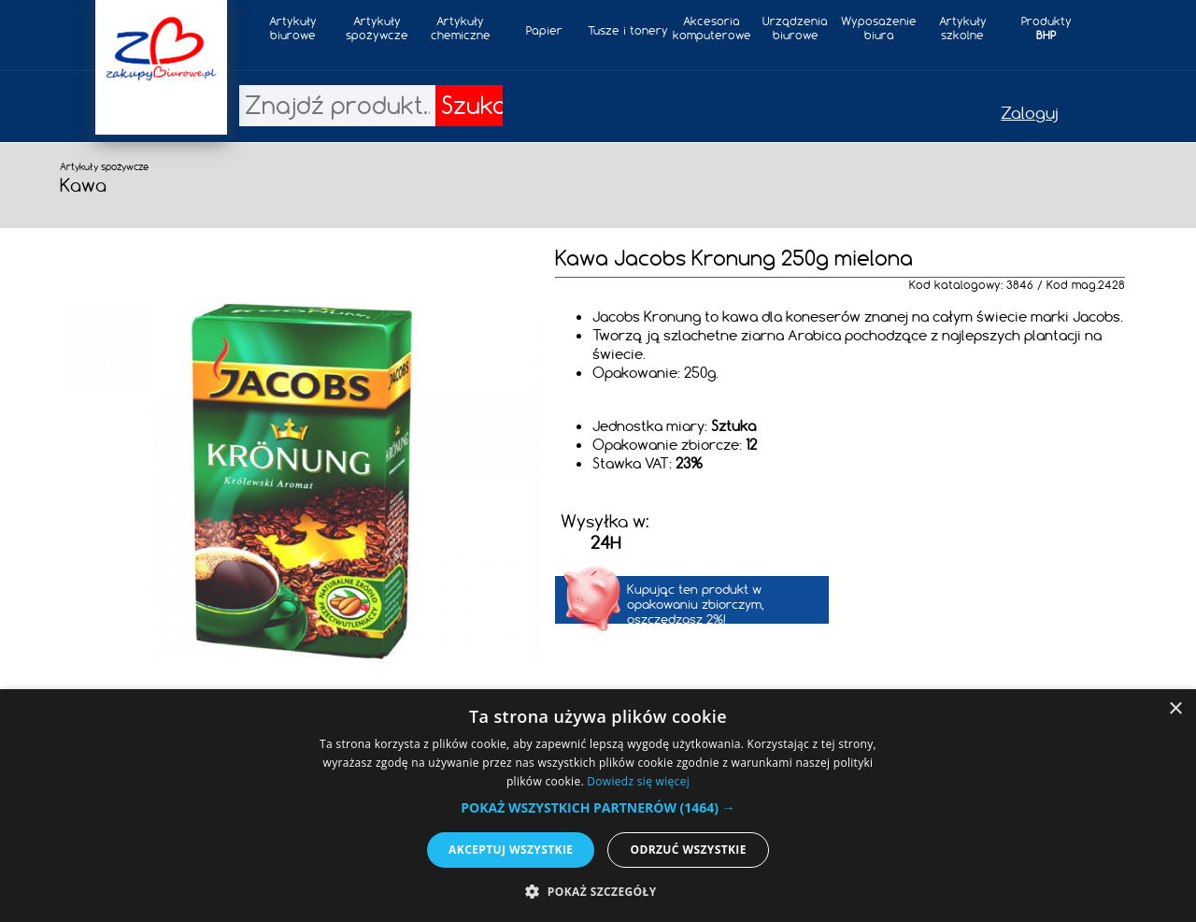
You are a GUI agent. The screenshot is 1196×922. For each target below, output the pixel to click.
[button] (597, 807)
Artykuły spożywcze (377, 28)
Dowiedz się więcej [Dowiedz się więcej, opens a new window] (638, 781)
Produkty (1046, 28)
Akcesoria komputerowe (712, 28)
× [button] (1175, 709)
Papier (544, 30)
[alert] (598, 805)
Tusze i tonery (628, 30)
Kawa (83, 184)
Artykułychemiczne (461, 28)
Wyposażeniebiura (879, 28)
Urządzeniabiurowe (795, 28)
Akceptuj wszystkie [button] (510, 849)
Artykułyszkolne (963, 28)
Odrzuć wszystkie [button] (688, 849)
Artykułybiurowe (293, 28)
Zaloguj (1029, 112)
